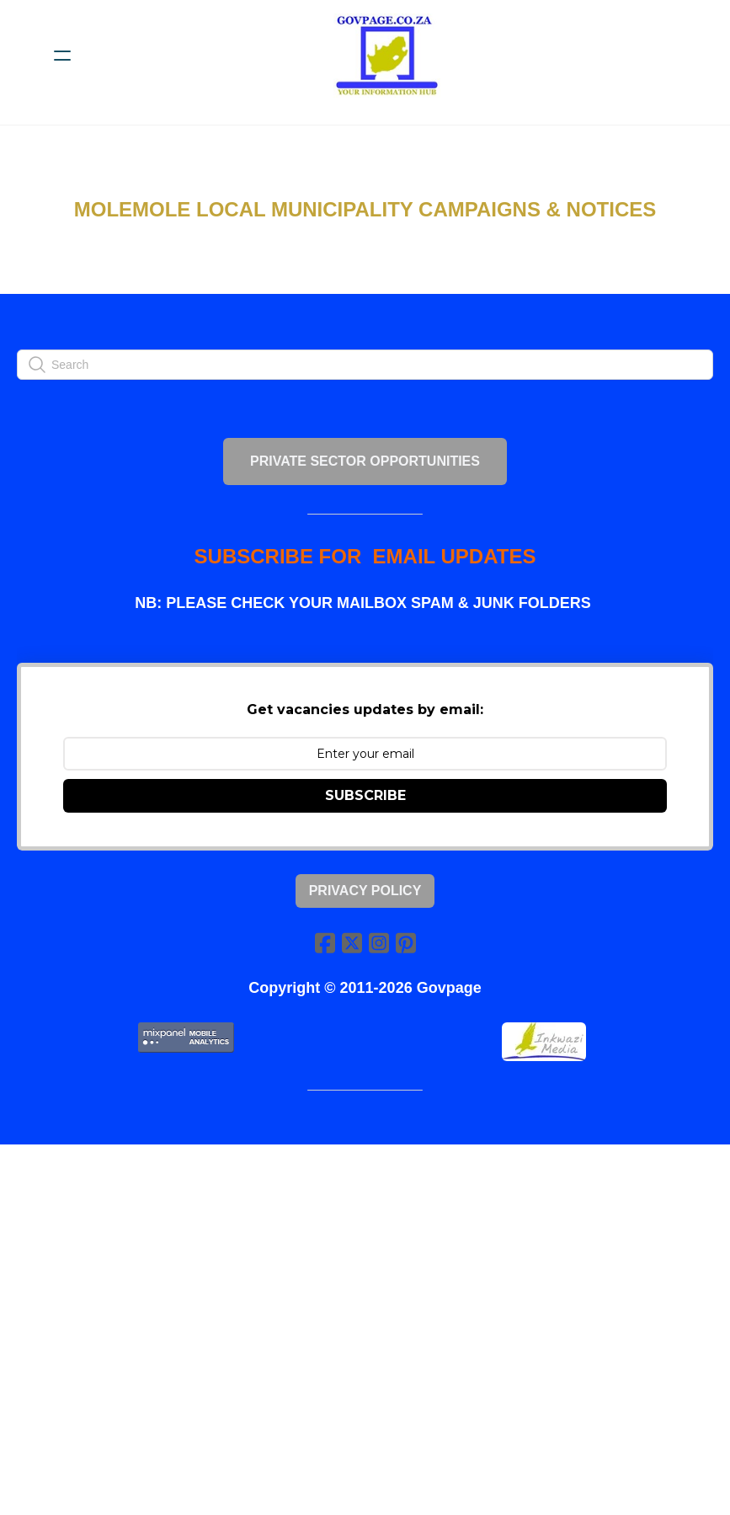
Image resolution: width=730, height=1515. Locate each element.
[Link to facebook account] (325, 942)
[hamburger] (62, 55)
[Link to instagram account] (379, 942)
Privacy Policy (365, 890)
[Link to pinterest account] (406, 942)
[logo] (387, 55)
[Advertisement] (365, 1326)
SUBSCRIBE (365, 795)
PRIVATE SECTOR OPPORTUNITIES (365, 461)
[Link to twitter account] (352, 942)
